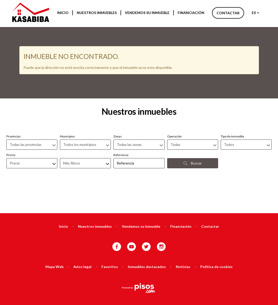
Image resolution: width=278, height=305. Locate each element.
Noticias (183, 239)
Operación (174, 109)
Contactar (228, 13)
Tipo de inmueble (232, 109)
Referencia (120, 128)
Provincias (13, 109)
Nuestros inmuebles (97, 12)
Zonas (117, 109)
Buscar (192, 136)
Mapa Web (54, 239)
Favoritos (109, 239)
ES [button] (255, 12)
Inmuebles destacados (147, 239)
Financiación (191, 12)
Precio (10, 128)
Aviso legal (82, 239)
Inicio (63, 12)
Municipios (67, 109)
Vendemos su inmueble (147, 12)
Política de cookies (216, 239)
